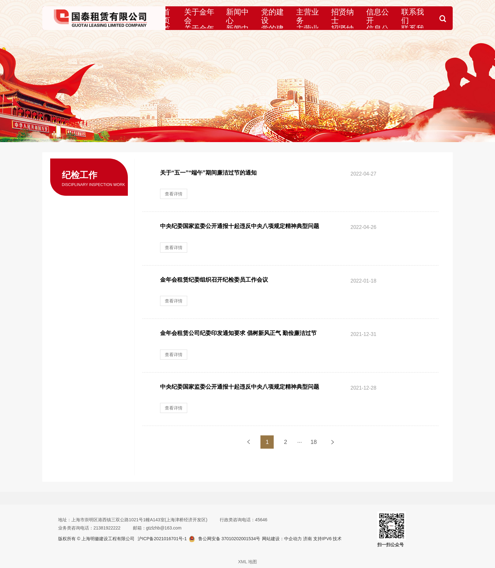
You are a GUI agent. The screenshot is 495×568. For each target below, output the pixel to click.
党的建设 (277, 18)
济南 (307, 538)
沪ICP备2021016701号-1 (162, 538)
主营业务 (308, 18)
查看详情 (173, 193)
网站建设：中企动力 (282, 538)
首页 (181, 18)
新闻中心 (245, 18)
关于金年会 (210, 18)
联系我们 (404, 18)
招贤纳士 (340, 18)
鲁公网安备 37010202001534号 (229, 538)
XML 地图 (247, 561)
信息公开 (372, 18)
